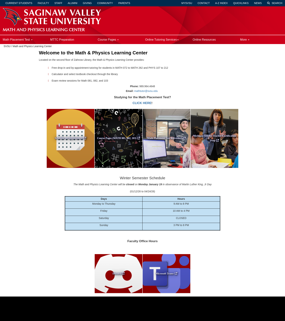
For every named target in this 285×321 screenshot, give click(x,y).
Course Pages (108, 39)
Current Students (18, 3)
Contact (204, 3)
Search (274, 3)
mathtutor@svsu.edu (146, 91)
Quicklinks (241, 3)
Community (105, 3)
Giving (87, 3)
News (258, 3)
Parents (124, 3)
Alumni (72, 3)
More (244, 39)
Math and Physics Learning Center (32, 46)
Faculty (43, 3)
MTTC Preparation (62, 39)
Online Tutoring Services (162, 39)
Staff (58, 3)
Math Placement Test (18, 39)
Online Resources (204, 39)
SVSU (7, 46)
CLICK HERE (142, 103)
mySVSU (186, 3)
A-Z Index (221, 3)
